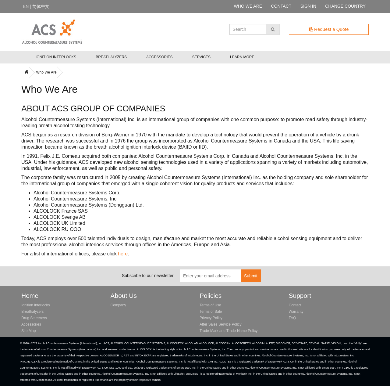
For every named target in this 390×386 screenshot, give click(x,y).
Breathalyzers (111, 57)
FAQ (292, 318)
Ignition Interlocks (56, 57)
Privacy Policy (211, 318)
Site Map (28, 331)
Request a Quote (329, 29)
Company (118, 305)
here (123, 253)
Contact (295, 305)
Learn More (242, 57)
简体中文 (40, 6)
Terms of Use (210, 305)
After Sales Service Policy (220, 324)
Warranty (296, 311)
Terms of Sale (211, 311)
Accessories (159, 57)
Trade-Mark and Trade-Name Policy (228, 331)
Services (201, 57)
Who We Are (46, 72)
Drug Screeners (34, 318)
